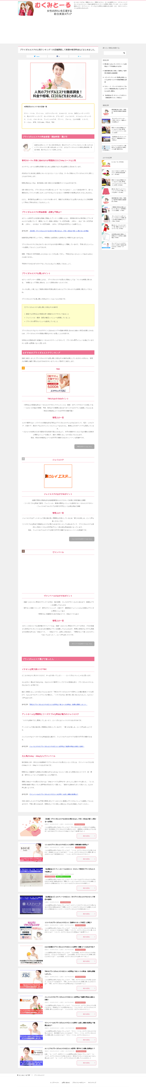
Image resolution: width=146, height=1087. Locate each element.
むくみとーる (118, 162)
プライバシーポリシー (78, 1082)
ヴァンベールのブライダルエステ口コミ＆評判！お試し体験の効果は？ (53, 794)
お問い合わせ (66, 1082)
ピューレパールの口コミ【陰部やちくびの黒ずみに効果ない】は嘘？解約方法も (119, 147)
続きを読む (89, 836)
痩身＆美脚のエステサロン (63, 876)
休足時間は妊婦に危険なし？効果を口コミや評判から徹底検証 (119, 236)
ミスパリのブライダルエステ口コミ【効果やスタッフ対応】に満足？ (68, 922)
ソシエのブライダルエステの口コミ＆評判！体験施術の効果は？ (67, 844)
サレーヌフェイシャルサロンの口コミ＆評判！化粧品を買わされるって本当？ (119, 246)
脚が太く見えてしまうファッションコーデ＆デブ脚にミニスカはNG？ (119, 190)
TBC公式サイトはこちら (84, 446)
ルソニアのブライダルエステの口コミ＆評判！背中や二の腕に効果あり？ (70, 1048)
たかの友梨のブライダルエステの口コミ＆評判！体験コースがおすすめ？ (70, 947)
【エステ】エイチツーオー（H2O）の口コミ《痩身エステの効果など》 (119, 120)
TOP (24, 1075)
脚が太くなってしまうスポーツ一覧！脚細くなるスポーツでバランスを (119, 227)
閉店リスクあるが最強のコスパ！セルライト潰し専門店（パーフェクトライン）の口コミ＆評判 (119, 130)
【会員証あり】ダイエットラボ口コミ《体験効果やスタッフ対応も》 (119, 138)
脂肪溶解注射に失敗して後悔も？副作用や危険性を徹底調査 (119, 111)
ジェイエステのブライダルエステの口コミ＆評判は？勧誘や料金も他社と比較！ (56, 746)
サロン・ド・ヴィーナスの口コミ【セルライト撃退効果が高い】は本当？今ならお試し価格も (115, 89)
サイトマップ (92, 1082)
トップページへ (54, 1082)
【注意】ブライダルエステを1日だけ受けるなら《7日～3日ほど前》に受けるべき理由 (59, 231)
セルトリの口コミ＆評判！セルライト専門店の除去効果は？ (119, 172)
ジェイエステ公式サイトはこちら (82, 539)
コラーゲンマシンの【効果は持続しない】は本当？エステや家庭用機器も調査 (115, 80)
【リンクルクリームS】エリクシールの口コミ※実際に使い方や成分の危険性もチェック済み (119, 218)
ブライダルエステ (79, 824)
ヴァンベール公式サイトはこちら (82, 643)
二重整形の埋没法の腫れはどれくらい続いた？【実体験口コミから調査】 (119, 208)
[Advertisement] (73, 30)
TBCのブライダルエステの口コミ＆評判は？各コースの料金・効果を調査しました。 (58, 704)
